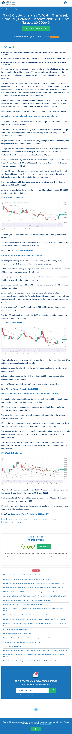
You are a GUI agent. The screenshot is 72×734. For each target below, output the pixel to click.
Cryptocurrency (19, 9)
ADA (4, 519)
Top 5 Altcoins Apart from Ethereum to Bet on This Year (21, 642)
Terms (45, 694)
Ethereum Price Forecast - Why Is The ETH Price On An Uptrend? (25, 615)
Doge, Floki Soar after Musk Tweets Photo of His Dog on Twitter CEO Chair (28, 638)
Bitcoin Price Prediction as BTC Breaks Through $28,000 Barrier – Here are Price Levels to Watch (35, 650)
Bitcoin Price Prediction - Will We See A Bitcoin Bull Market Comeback (26, 600)
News (9, 9)
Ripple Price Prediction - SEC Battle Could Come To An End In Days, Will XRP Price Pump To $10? (34, 610)
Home (3, 9)
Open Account (43, 546)
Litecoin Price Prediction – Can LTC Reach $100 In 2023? (22, 604)
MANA (54, 519)
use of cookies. (45, 724)
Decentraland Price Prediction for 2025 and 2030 (30, 514)
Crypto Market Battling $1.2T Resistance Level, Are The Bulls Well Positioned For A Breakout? (34, 596)
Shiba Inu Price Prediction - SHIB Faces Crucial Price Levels (23, 575)
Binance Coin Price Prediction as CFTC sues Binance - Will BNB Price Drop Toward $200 (33, 588)
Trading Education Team (21, 36)
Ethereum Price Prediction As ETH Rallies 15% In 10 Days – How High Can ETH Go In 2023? (34, 619)
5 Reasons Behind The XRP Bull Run (15, 629)
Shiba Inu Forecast (41, 519)
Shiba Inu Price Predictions (22, 251)
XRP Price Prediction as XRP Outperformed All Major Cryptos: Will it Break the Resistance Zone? (35, 592)
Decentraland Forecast (12, 522)
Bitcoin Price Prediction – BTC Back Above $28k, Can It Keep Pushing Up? (28, 579)
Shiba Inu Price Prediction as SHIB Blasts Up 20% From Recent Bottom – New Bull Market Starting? (33, 656)
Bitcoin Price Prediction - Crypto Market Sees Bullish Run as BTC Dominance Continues (32, 661)
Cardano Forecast (23, 519)
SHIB (10, 519)
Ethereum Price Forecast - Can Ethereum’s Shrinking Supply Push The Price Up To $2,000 (33, 583)
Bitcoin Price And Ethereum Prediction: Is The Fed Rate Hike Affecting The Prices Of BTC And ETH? (34, 624)
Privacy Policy (53, 694)
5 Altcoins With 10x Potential (12, 646)
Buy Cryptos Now (36, 28)
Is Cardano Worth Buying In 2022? (24, 389)
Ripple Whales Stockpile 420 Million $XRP (17, 633)
